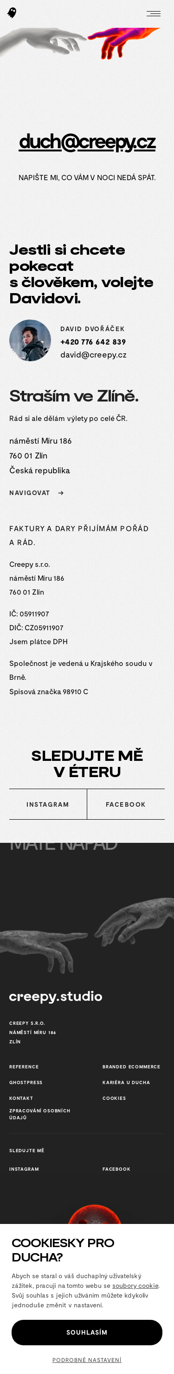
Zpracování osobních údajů (40, 1114)
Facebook (126, 804)
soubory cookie (135, 1285)
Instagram (47, 804)
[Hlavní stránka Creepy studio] (11, 14)
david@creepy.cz (93, 354)
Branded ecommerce (132, 1066)
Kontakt (21, 1098)
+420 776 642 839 (93, 341)
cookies (114, 1098)
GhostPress (26, 1082)
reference (24, 1066)
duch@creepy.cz (87, 139)
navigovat (39, 492)
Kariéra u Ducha (126, 1082)
